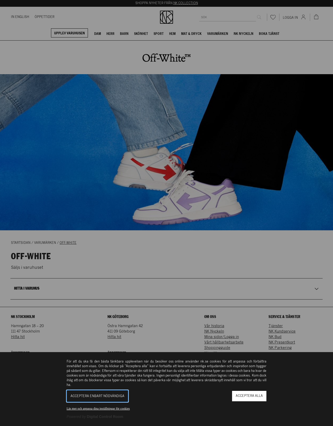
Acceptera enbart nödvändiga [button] (97, 396)
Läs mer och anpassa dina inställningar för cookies (98, 408)
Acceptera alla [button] (249, 396)
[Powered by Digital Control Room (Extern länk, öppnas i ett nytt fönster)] (95, 417)
